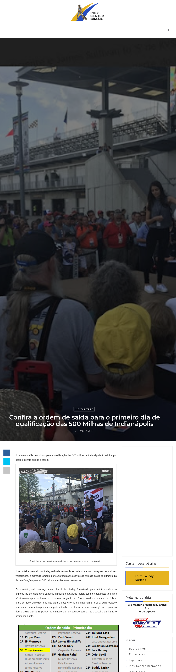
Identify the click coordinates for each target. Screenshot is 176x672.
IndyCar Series (84, 409)
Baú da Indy (138, 648)
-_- (75, 430)
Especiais (135, 660)
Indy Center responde (145, 666)
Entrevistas (137, 654)
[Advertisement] (147, 501)
